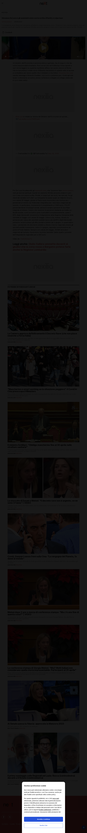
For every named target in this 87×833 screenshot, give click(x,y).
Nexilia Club (43, 825)
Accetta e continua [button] (43, 819)
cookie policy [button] (51, 794)
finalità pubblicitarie (45, 810)
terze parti (56, 798)
